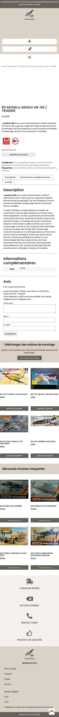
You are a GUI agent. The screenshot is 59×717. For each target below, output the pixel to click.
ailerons (48, 218)
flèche (46, 215)
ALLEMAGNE (22, 162)
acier (21, 224)
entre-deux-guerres (14, 126)
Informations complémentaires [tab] (35, 177)
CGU (7, 697)
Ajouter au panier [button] (14, 408)
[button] (29, 57)
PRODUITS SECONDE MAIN (27, 165)
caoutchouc (31, 242)
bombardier (51, 128)
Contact (8, 674)
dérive (38, 237)
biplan (25, 210)
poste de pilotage (34, 245)
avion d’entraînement (30, 123)
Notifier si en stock (18, 154)
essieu (29, 240)
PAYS (13, 165)
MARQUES (12, 66)
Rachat (8, 684)
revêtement (30, 218)
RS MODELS (22, 66)
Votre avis (8, 303)
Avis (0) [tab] (8, 182)
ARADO (23, 168)
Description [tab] (10, 177)
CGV (7, 702)
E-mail (6, 325)
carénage (30, 232)
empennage (9, 226)
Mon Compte (10, 668)
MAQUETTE (52, 168)
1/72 (15, 162)
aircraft (15, 168)
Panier (7, 679)
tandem (42, 210)
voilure (25, 215)
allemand (52, 123)
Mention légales (11, 691)
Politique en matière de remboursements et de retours (29, 707)
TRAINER (5, 170)
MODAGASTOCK (29, 663)
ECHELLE (48, 162)
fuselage (26, 221)
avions (43, 168)
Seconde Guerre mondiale (34, 131)
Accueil (4, 66)
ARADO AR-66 (33, 168)
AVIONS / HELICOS (36, 162)
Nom (6, 316)
